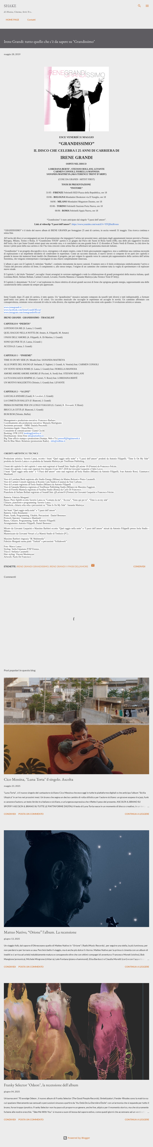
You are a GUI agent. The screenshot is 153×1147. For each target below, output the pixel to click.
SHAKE (10, 5)
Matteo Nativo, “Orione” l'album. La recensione (40, 932)
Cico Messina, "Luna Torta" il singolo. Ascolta (38, 779)
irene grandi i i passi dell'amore (69, 566)
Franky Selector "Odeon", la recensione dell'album (41, 1084)
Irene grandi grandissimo (33, 566)
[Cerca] (139, 6)
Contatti (29, 19)
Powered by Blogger (76, 1137)
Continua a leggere (137, 813)
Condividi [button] (139, 566)
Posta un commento (31, 813)
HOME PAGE (10, 19)
